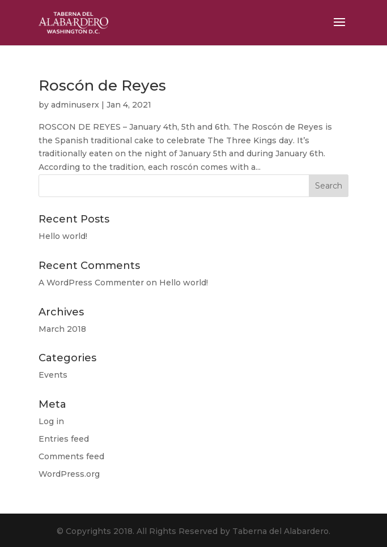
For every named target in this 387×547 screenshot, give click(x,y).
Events (53, 375)
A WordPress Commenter (91, 282)
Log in (51, 421)
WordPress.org (69, 474)
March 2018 (62, 329)
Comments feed (71, 456)
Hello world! (63, 236)
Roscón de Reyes (102, 85)
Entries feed (64, 439)
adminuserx (75, 105)
